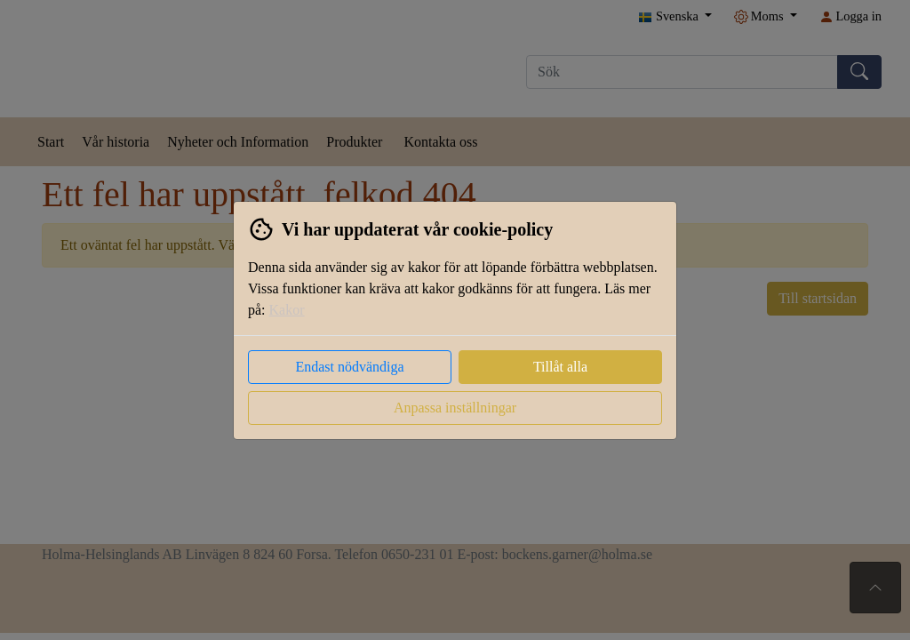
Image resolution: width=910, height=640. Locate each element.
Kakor (287, 309)
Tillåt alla (560, 366)
